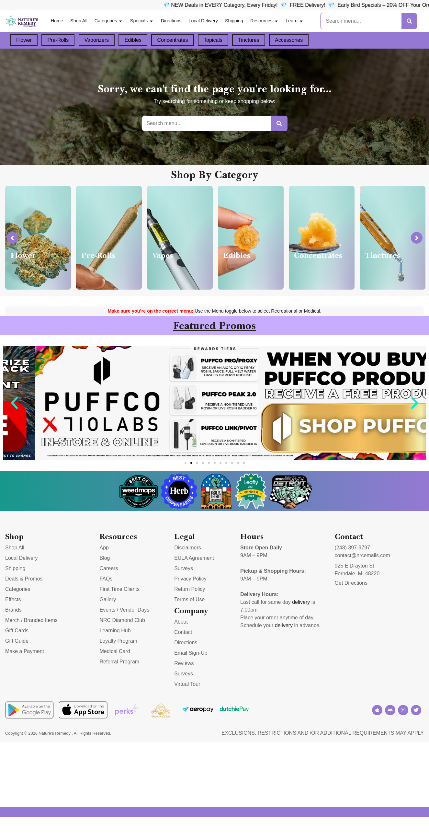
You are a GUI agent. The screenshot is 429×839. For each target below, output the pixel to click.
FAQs (105, 578)
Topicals (213, 40)
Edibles (132, 40)
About (181, 622)
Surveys (183, 568)
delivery (301, 602)
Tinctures (248, 40)
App (103, 547)
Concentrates (172, 40)
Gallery (107, 599)
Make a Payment (24, 651)
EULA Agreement (194, 558)
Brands (13, 610)
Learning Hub (114, 630)
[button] (14, 403)
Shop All (78, 20)
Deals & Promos (24, 578)
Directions (171, 20)
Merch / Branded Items (31, 620)
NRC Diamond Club (122, 620)
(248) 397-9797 (352, 547)
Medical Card (114, 651)
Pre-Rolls (58, 40)
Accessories (289, 40)
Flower (24, 40)
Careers (108, 568)
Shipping (234, 20)
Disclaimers (187, 547)
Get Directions (351, 583)
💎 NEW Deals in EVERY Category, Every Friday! (241, 5)
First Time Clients (119, 589)
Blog (104, 558)
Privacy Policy (190, 578)
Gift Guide (16, 641)
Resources (264, 21)
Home (57, 20)
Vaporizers (97, 40)
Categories (109, 21)
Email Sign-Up (190, 653)
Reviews (184, 663)
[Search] (409, 21)
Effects (13, 599)
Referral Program (119, 661)
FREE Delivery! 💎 (333, 5)
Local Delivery (203, 20)
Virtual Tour (187, 684)
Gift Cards (16, 630)
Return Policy (189, 589)
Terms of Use (189, 599)
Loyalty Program (118, 641)
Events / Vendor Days (124, 610)
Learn (294, 21)
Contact (183, 632)
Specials (142, 21)
